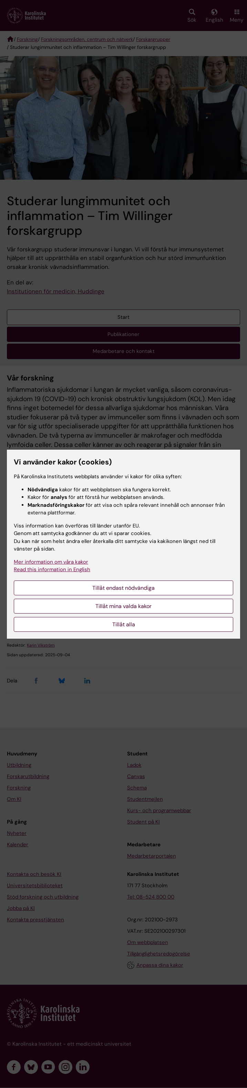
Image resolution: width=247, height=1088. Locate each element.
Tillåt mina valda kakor (123, 606)
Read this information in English (52, 569)
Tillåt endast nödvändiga (123, 588)
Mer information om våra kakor (51, 561)
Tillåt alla (123, 624)
